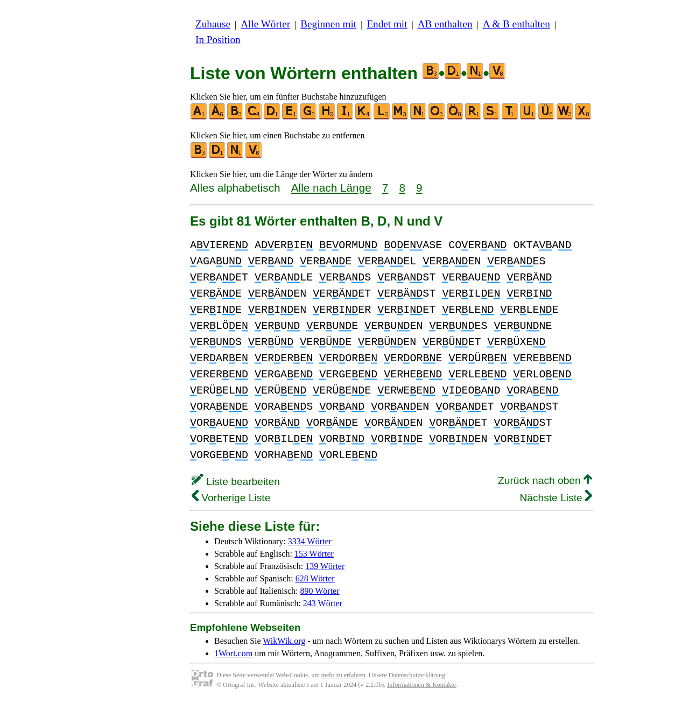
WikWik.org (284, 640)
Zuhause (212, 24)
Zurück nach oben (545, 480)
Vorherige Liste (231, 497)
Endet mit (387, 24)
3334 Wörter (310, 541)
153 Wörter (314, 553)
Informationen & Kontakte (421, 685)
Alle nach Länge (331, 187)
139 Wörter (324, 566)
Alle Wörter (265, 24)
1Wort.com (233, 653)
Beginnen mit (328, 24)
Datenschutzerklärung (417, 675)
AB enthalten (445, 24)
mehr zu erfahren (343, 675)
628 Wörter (315, 578)
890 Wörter (320, 590)
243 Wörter (322, 603)
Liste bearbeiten (236, 481)
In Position (218, 39)
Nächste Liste (555, 497)
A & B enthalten (516, 24)
